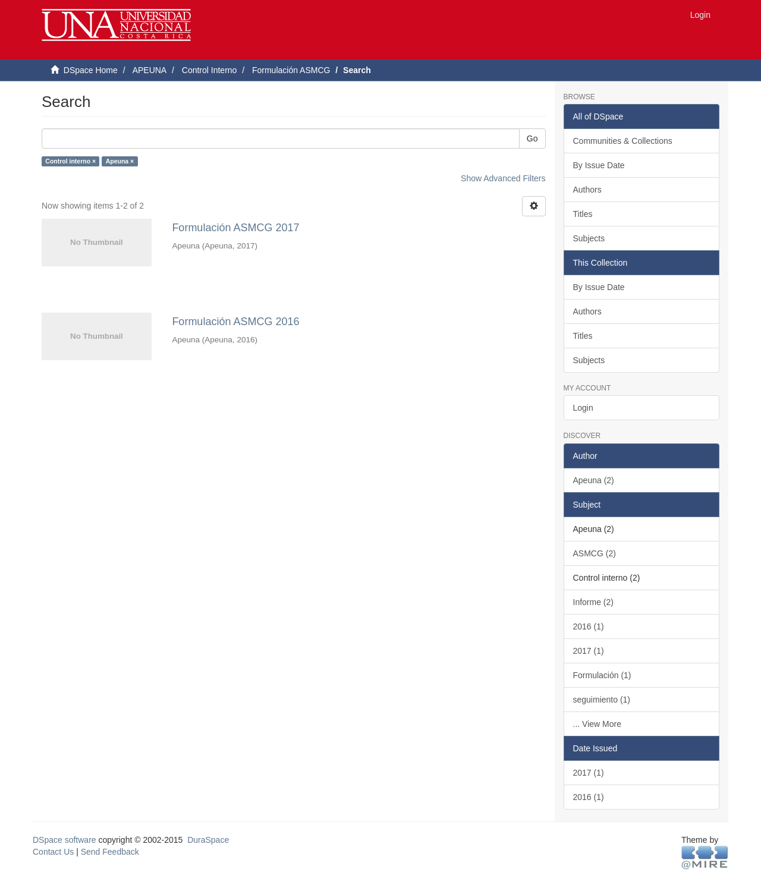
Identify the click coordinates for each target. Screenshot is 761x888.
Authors (587, 189)
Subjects (589, 238)
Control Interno (209, 70)
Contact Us (53, 851)
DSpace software (64, 840)
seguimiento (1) (602, 699)
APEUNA (150, 70)
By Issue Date (599, 165)
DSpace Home (91, 70)
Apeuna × (120, 161)
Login (583, 407)
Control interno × (70, 161)
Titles (583, 214)
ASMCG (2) (594, 553)
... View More (597, 724)
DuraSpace (208, 840)
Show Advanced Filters (503, 178)
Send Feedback (110, 851)
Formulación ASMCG (291, 70)
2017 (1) (588, 651)
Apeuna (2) (593, 480)
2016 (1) (588, 626)
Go (532, 138)
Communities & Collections (622, 141)
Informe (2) (593, 602)
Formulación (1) (602, 675)
